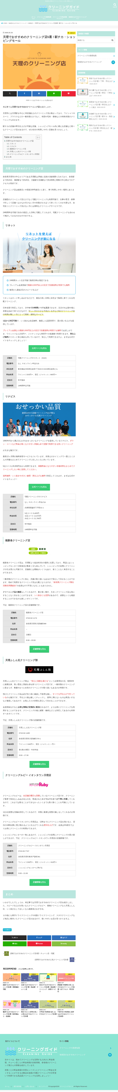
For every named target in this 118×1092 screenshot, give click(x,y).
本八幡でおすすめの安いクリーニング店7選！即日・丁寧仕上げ (94, 91)
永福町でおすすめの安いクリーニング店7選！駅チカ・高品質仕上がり (94, 114)
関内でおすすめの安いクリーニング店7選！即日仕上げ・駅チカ (94, 125)
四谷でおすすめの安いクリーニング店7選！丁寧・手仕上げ (94, 80)
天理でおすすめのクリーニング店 (20, 141)
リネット (13, 143)
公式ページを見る (39, 348)
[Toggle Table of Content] (36, 137)
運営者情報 (17, 1088)
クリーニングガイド (65, 1088)
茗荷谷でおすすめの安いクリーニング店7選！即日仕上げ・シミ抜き (94, 102)
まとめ (9, 157)
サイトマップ (41, 1088)
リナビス (13, 146)
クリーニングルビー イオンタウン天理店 (24, 154)
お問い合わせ (29, 1088)
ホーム (33, 18)
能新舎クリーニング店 (18, 149)
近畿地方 (8, 931)
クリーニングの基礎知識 (44, 18)
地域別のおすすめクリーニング (77, 18)
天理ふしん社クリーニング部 (20, 151)
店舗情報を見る (39, 650)
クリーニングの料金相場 (60, 18)
